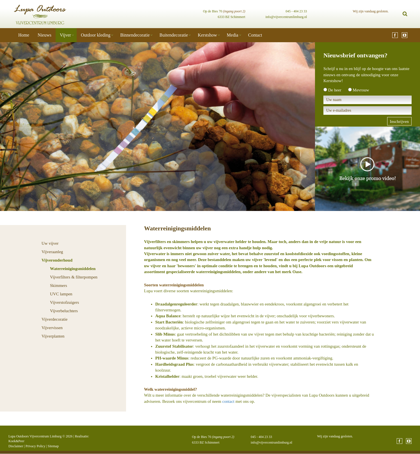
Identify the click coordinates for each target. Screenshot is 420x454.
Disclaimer (15, 446)
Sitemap (53, 446)
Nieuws (44, 35)
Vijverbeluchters (64, 311)
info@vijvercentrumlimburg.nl (286, 17)
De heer (334, 90)
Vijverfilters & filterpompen (73, 277)
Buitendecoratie (173, 35)
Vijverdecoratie (54, 319)
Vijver (65, 35)
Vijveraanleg (52, 252)
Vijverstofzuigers (64, 302)
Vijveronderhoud (57, 260)
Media (232, 35)
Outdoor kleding (95, 35)
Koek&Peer (16, 441)
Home (23, 35)
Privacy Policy (35, 446)
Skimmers (58, 285)
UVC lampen (61, 294)
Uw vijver (50, 243)
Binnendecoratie (135, 35)
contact (228, 401)
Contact (255, 35)
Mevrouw (361, 90)
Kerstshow (207, 35)
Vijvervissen (52, 327)
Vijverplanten (53, 336)
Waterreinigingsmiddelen (72, 268)
